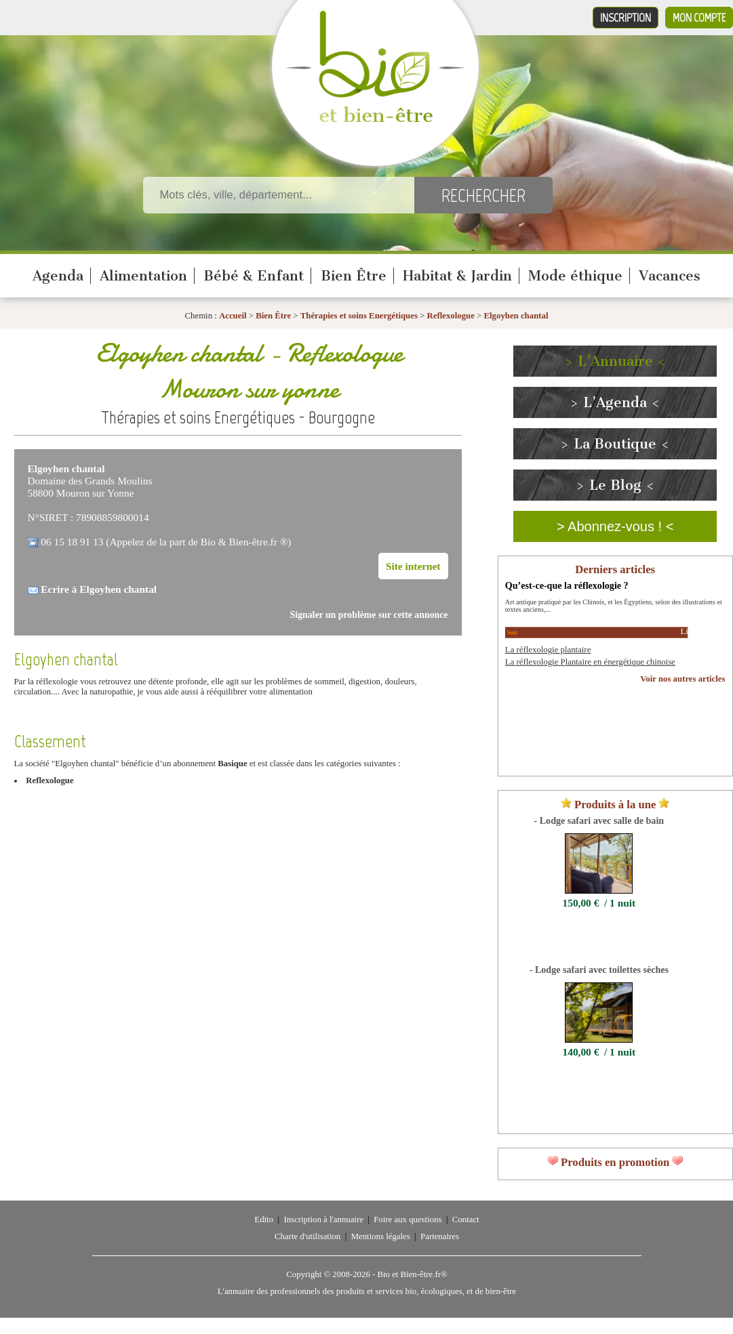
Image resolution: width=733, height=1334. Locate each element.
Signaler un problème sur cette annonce (369, 615)
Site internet (413, 566)
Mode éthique (575, 276)
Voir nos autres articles (682, 679)
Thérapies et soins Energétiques (360, 315)
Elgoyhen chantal (516, 315)
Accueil (233, 315)
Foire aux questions (407, 1219)
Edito (263, 1219)
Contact (465, 1219)
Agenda (58, 276)
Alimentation (143, 276)
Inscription (625, 17)
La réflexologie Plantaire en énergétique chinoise (590, 662)
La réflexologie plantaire (548, 649)
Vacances (669, 276)
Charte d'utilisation (307, 1236)
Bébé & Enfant (253, 276)
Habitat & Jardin (457, 276)
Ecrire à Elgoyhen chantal (99, 589)
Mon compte (699, 17)
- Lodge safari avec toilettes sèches (599, 969)
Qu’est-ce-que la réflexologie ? (567, 585)
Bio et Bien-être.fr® (412, 1274)
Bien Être (354, 276)
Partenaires (439, 1236)
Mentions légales (380, 1236)
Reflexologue (451, 315)
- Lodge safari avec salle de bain (599, 820)
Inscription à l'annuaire (323, 1219)
